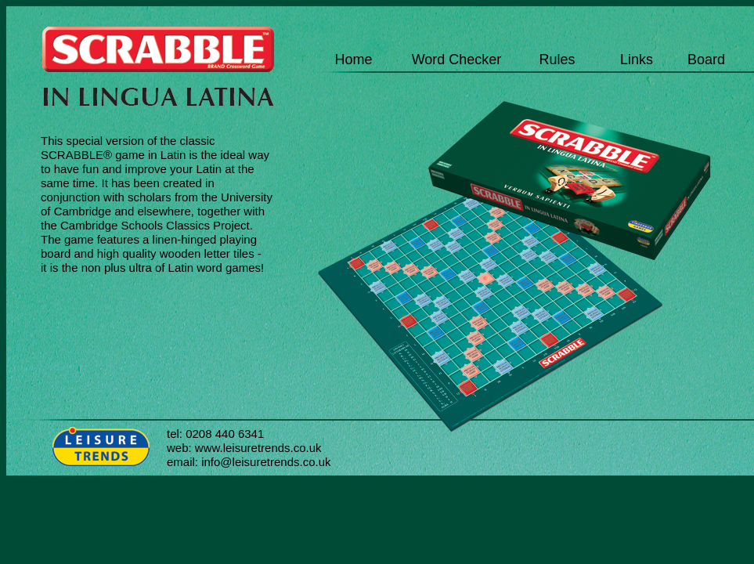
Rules (557, 59)
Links (636, 59)
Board (706, 59)
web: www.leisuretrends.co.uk (244, 447)
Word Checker (457, 59)
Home (353, 59)
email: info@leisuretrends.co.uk (249, 461)
